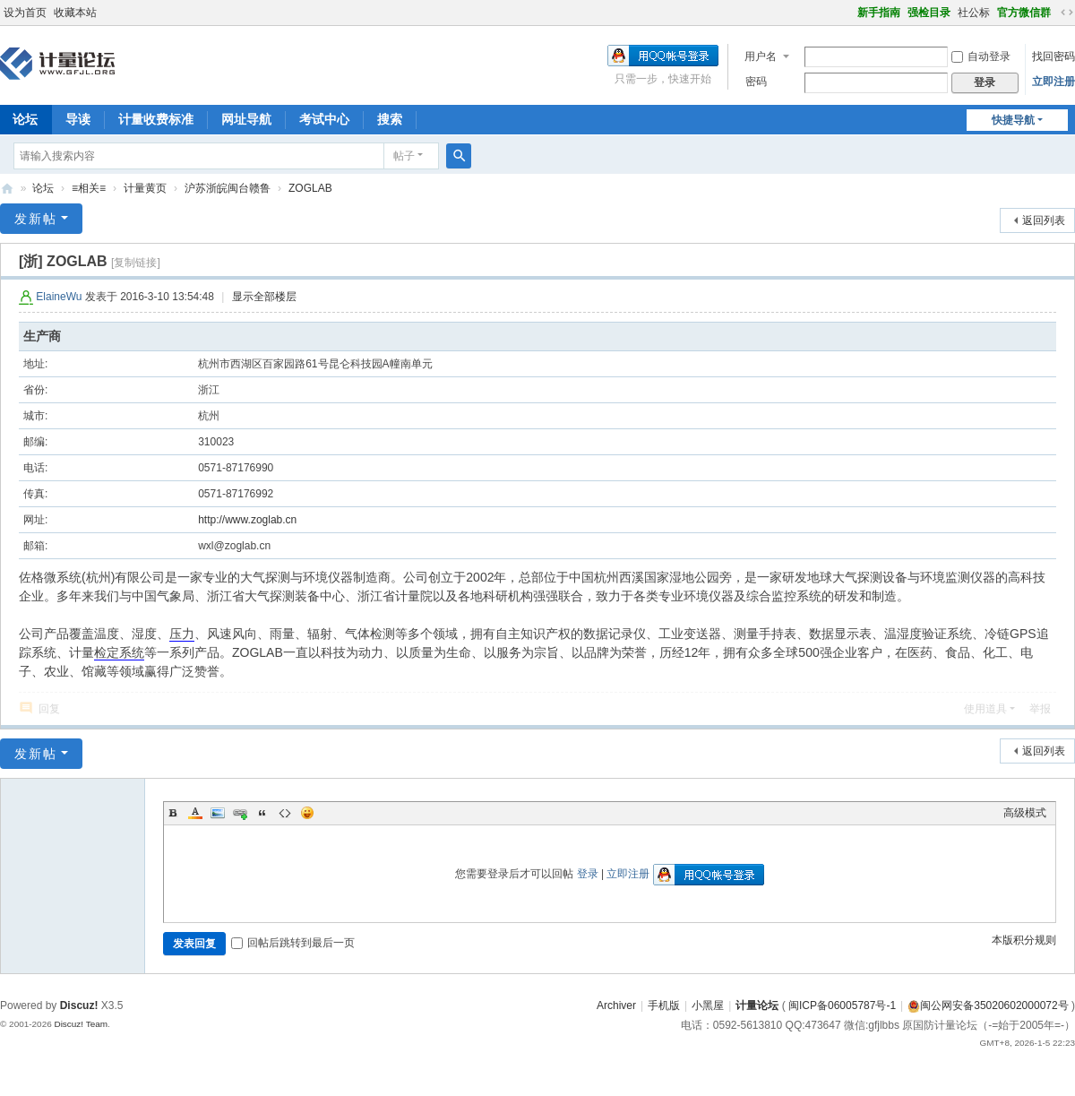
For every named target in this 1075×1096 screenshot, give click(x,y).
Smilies (307, 813)
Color (195, 813)
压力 (181, 633)
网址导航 (246, 119)
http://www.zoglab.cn (247, 519)
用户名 (760, 56)
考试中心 (324, 119)
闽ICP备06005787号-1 (842, 1005)
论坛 (43, 188)
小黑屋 (708, 1005)
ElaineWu (59, 296)
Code (285, 813)
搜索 (389, 119)
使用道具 (985, 709)
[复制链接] (135, 262)
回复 (49, 709)
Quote (262, 813)
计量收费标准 (156, 119)
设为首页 (25, 12)
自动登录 (980, 56)
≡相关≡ (89, 188)
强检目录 (928, 12)
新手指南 (878, 12)
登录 (587, 873)
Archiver (616, 1005)
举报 (1040, 709)
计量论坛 (7, 189)
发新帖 (35, 218)
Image (218, 813)
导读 (77, 119)
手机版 (664, 1005)
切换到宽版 (1067, 12)
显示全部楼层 (264, 296)
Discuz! (79, 1005)
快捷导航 (1013, 120)
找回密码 (1053, 56)
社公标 (974, 12)
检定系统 (119, 652)
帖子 (404, 156)
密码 (756, 81)
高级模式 (1024, 813)
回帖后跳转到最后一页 (293, 942)
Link (240, 813)
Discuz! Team (81, 1024)
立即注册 (1053, 81)
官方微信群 (1024, 12)
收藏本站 (75, 12)
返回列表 (1043, 220)
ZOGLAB (310, 188)
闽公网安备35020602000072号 (987, 1005)
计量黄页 (145, 188)
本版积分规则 (1024, 940)
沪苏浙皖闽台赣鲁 (228, 188)
